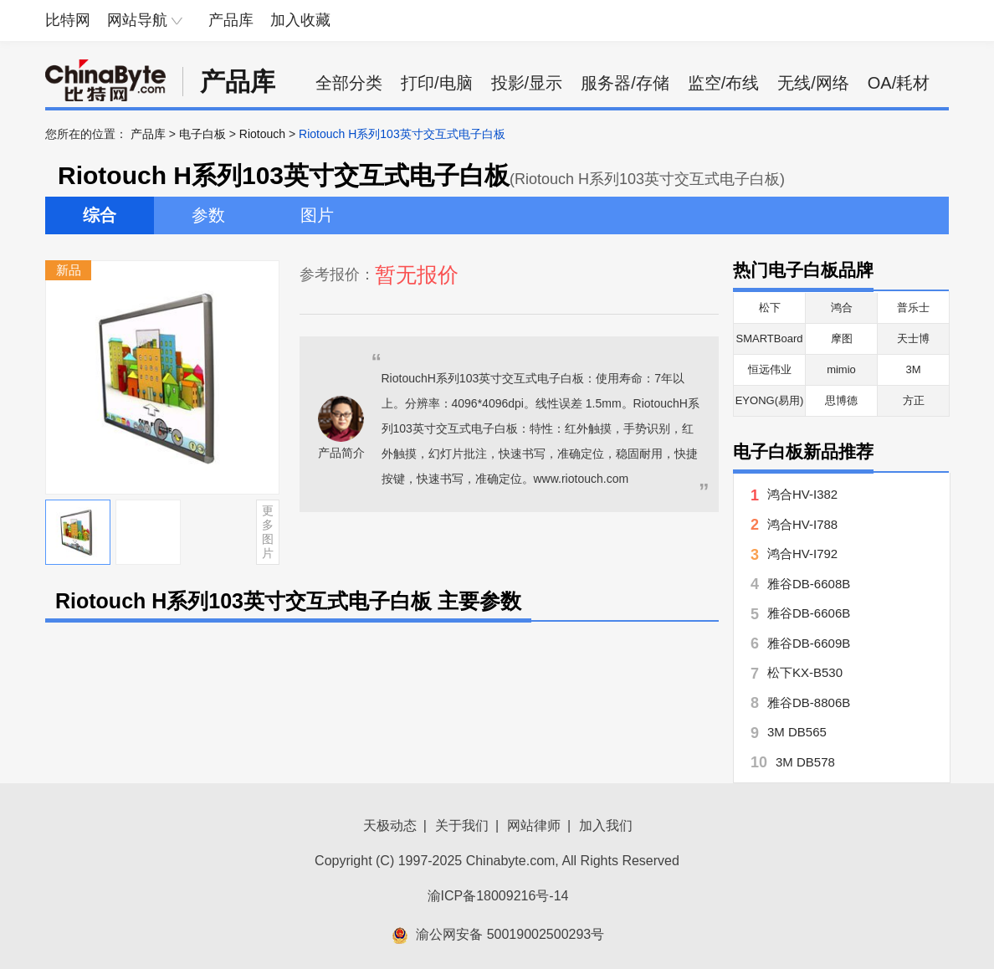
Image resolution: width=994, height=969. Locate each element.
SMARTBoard (769, 338)
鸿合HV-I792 (802, 553)
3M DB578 (805, 762)
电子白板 (202, 134)
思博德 (841, 400)
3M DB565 (797, 732)
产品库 (231, 20)
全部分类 (348, 83)
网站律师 (534, 825)
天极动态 (390, 825)
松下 (770, 307)
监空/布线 (724, 83)
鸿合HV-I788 (802, 524)
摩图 (842, 338)
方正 (914, 400)
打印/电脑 (437, 83)
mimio (841, 369)
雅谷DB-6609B (808, 643)
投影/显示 (527, 83)
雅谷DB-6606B (808, 613)
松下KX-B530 (805, 672)
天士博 (913, 338)
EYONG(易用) (769, 400)
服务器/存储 (625, 83)
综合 (99, 215)
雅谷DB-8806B (808, 702)
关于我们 (462, 825)
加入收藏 (300, 20)
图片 (317, 215)
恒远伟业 (770, 369)
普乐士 (913, 307)
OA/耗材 (899, 83)
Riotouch (262, 134)
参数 (208, 215)
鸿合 (842, 307)
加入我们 (606, 825)
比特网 (67, 20)
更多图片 (268, 531)
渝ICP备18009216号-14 (498, 896)
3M (912, 369)
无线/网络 (813, 83)
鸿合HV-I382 (802, 494)
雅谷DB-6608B (808, 584)
